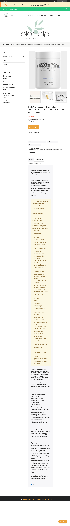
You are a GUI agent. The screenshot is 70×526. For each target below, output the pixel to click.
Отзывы (5, 64)
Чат (62, 521)
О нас (51, 15)
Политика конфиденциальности (44, 499)
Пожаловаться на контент (29, 499)
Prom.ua (43, 497)
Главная (30, 15)
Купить (35, 127)
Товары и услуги (41, 15)
